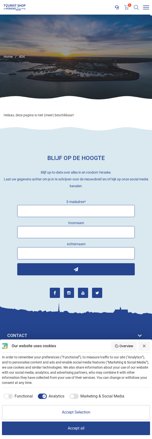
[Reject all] (144, 346)
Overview (124, 346)
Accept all (76, 428)
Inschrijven (76, 269)
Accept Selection (76, 412)
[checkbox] (17, 396)
